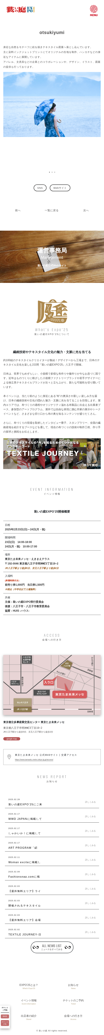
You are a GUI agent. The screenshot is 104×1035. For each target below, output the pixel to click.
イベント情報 (29, 1002)
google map (12, 739)
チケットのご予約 (73, 1002)
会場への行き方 (73, 1017)
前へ (18, 210)
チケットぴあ (5, 1023)
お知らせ (73, 987)
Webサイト (60, 187)
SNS (40, 187)
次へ (86, 210)
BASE (5, 1016)
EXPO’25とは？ (29, 987)
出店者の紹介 (29, 1017)
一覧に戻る (52, 210)
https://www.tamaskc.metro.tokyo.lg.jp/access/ (34, 759)
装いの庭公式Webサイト (52, 265)
